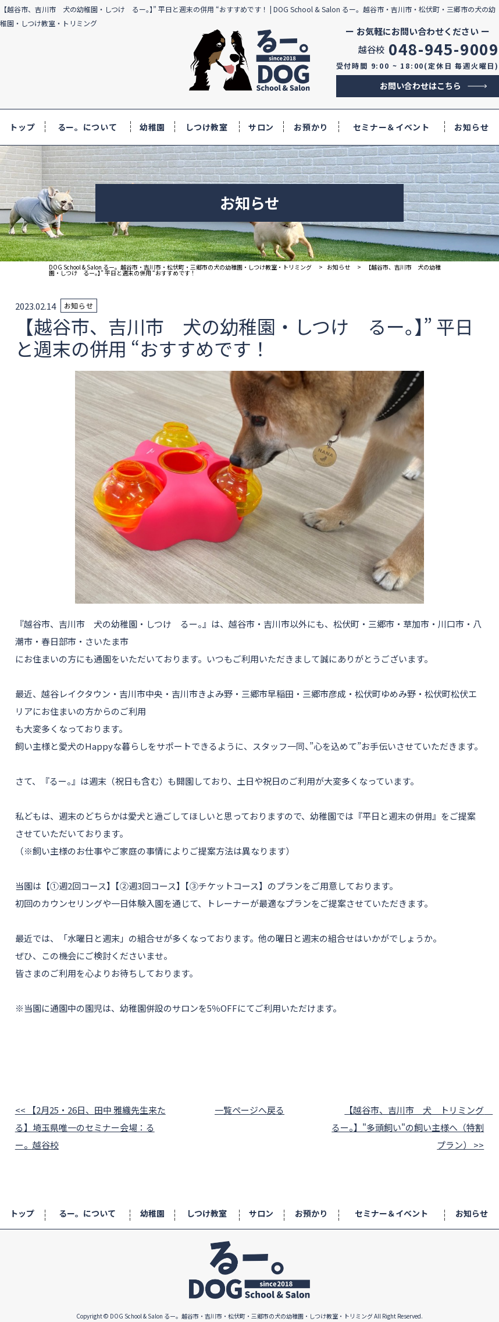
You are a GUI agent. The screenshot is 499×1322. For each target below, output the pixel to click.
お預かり (311, 127)
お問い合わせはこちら (420, 85)
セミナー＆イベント (391, 127)
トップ (22, 127)
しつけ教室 (207, 127)
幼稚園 (152, 127)
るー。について (87, 127)
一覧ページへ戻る (249, 1110)
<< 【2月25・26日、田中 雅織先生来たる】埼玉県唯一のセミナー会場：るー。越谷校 (90, 1127)
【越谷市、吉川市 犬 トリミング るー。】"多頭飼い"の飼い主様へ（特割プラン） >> (408, 1127)
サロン (261, 127)
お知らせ (471, 127)
